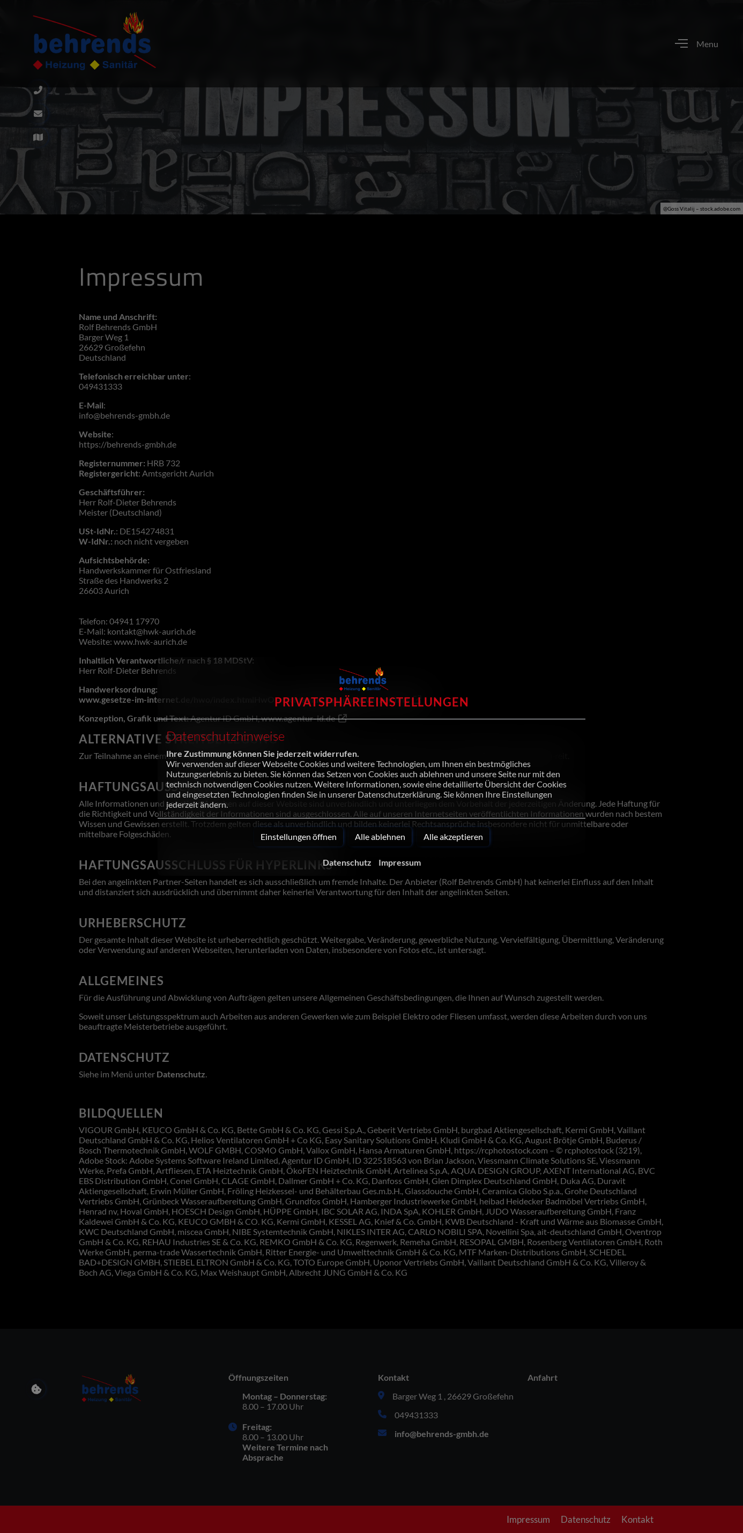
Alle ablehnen (380, 836)
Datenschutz (347, 862)
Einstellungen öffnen (299, 836)
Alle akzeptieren (453, 836)
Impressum (399, 862)
